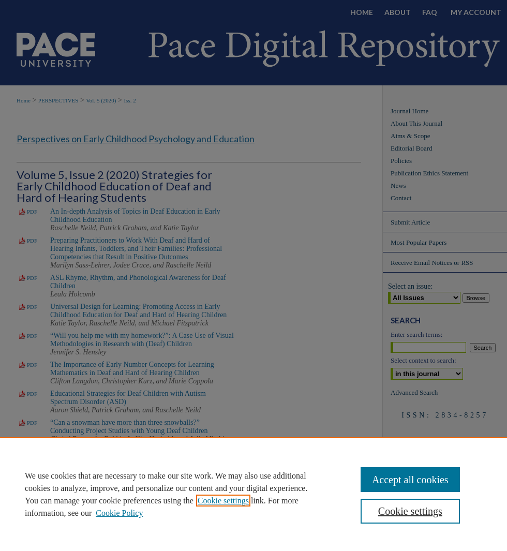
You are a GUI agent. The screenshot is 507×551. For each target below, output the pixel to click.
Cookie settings (223, 500)
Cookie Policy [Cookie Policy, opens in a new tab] (119, 513)
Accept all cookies (410, 479)
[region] (253, 494)
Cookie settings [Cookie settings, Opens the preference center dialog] (410, 511)
